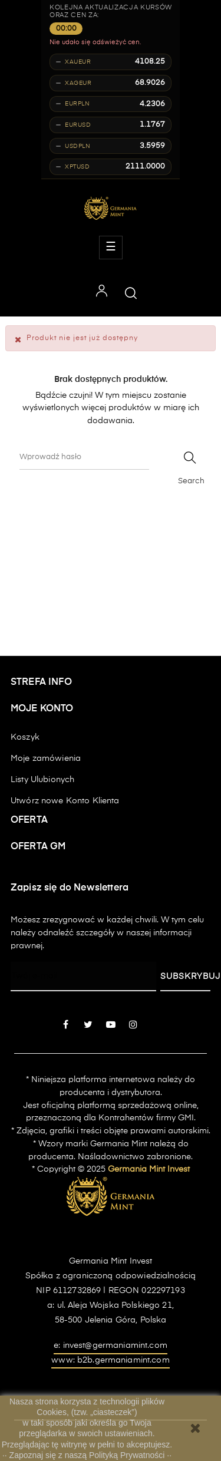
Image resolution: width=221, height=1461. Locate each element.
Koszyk (25, 737)
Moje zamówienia (46, 758)
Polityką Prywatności (128, 1455)
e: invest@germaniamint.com (110, 1345)
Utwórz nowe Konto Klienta (65, 801)
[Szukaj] (84, 458)
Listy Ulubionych (42, 780)
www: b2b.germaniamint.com (110, 1360)
